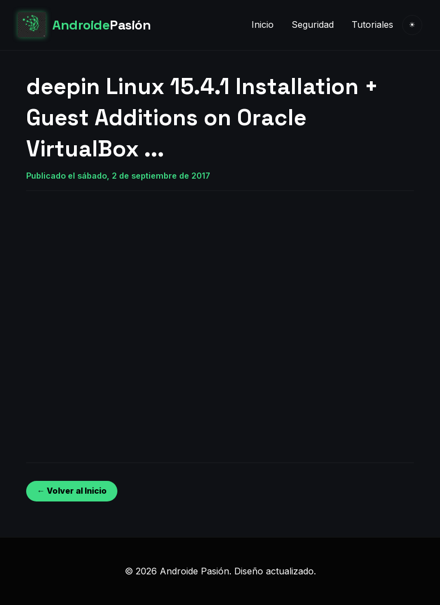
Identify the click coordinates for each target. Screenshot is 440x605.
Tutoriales (372, 24)
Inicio (262, 24)
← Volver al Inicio (71, 490)
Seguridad (312, 24)
